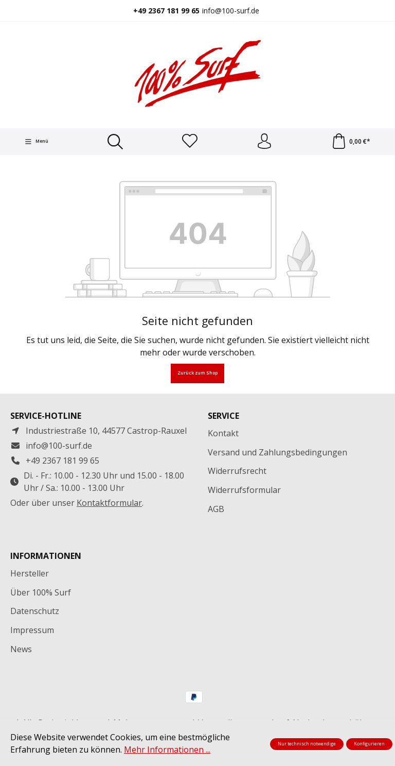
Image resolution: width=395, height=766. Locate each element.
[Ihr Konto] (264, 141)
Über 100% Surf (40, 592)
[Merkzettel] (190, 141)
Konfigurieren (369, 744)
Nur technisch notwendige (307, 744)
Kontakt (223, 433)
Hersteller (29, 573)
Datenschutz (34, 611)
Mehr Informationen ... (167, 749)
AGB (216, 509)
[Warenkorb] (350, 141)
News (21, 649)
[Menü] (36, 141)
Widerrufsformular (244, 490)
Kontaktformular (109, 502)
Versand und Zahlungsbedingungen (277, 452)
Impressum (32, 630)
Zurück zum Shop (197, 373)
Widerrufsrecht (237, 470)
